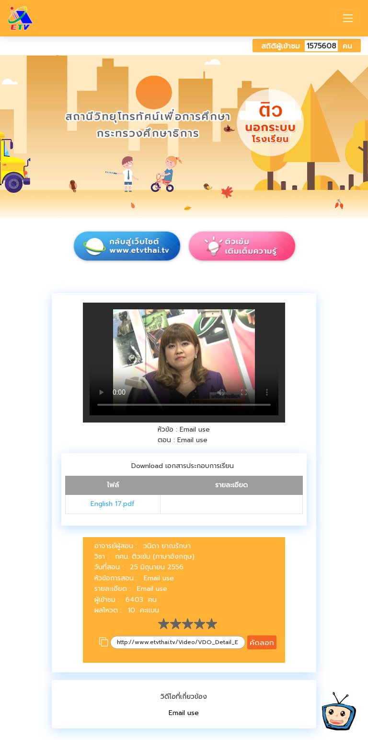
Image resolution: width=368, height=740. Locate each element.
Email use (184, 713)
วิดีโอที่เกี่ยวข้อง (184, 697)
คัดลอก (262, 642)
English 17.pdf (113, 504)
